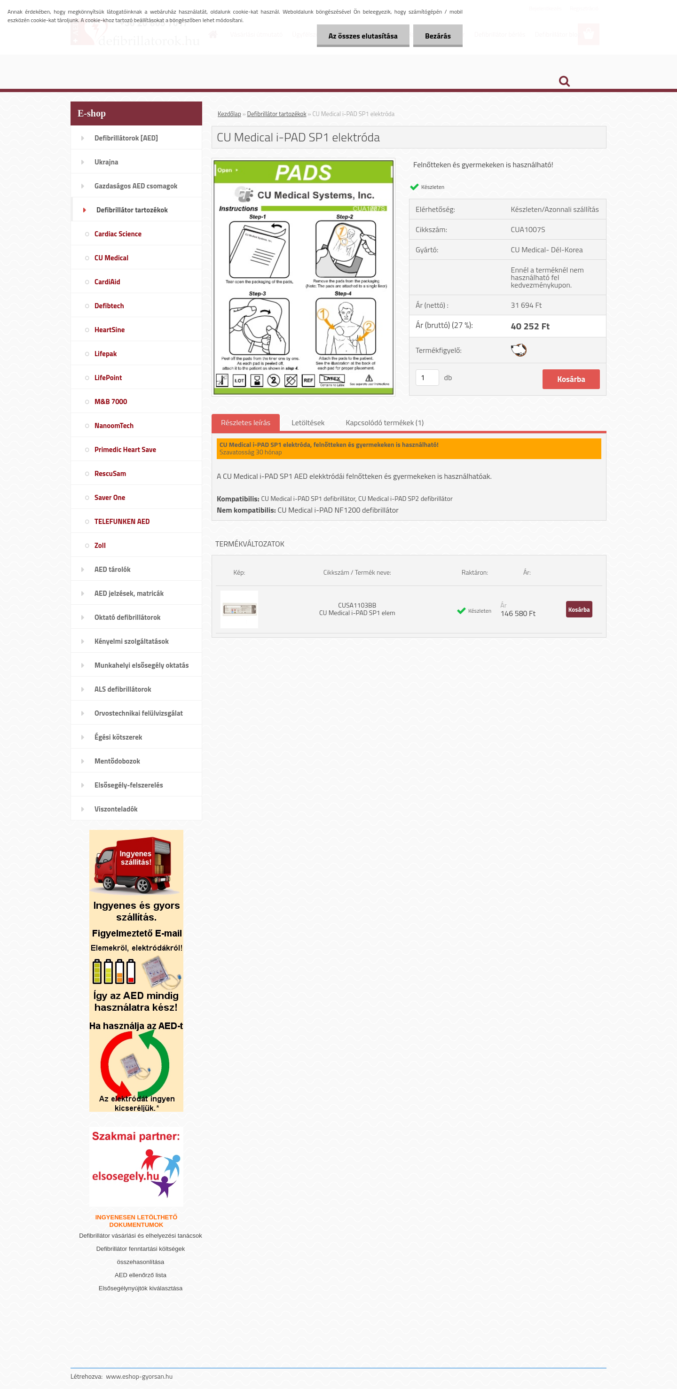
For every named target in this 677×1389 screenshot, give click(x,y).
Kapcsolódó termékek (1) (385, 422)
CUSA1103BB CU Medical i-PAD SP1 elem (357, 608)
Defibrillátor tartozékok (277, 113)
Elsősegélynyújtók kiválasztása (140, 1288)
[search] (564, 81)
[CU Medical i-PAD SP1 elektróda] (303, 162)
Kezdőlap (229, 113)
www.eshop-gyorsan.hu (139, 1376)
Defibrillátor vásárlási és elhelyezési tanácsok (140, 1235)
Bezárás (438, 35)
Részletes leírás (245, 422)
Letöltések (307, 422)
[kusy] (427, 377)
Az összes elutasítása (363, 35)
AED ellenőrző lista (140, 1275)
